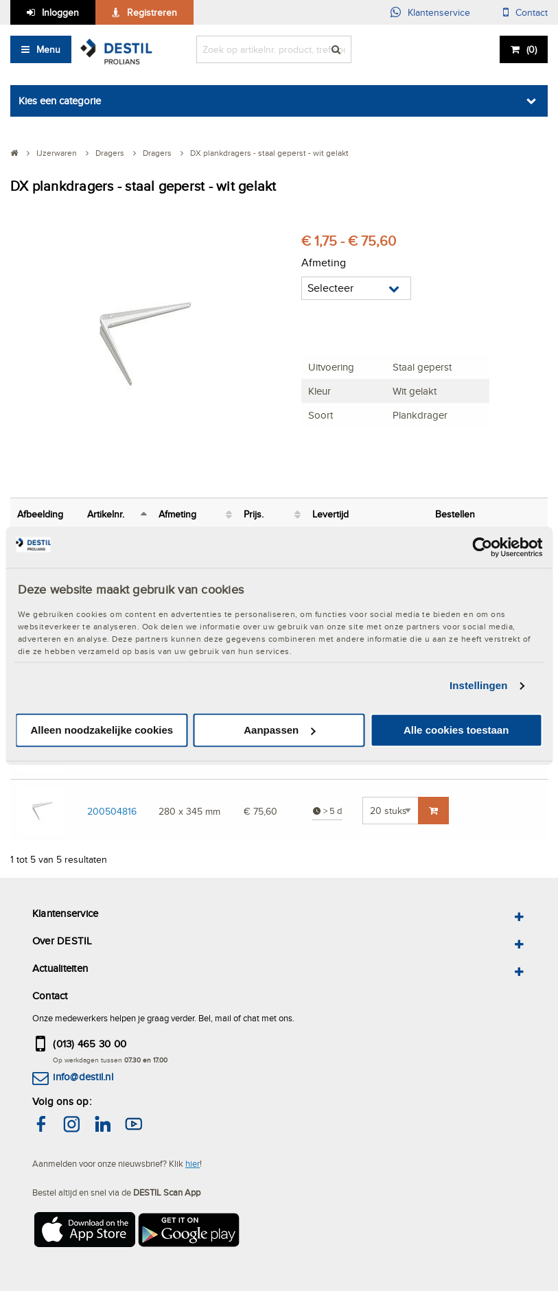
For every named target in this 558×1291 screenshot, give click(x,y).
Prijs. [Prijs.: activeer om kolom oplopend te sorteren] (254, 514)
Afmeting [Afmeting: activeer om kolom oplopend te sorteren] (177, 514)
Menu (48, 49)
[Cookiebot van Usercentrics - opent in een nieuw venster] (482, 547)
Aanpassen (279, 730)
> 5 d (327, 810)
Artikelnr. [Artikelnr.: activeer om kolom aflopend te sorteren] (105, 514)
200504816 (112, 811)
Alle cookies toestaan (456, 730)
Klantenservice (439, 12)
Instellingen (479, 686)
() (531, 49)
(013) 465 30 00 (89, 1043)
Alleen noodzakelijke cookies (102, 730)
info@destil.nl (83, 1076)
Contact (531, 12)
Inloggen (60, 12)
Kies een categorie (60, 100)
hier (192, 1163)
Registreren (152, 12)
